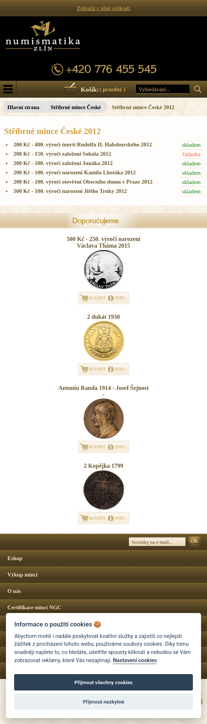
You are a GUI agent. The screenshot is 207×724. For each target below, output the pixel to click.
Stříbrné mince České (76, 107)
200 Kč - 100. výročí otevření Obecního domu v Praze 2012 (108, 182)
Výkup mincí (22, 575)
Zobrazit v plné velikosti (103, 8)
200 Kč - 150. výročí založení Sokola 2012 (108, 154)
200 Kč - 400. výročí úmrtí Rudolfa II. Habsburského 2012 (108, 144)
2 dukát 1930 (103, 317)
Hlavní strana (23, 107)
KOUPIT (97, 298)
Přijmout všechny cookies (103, 682)
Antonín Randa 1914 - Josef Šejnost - (103, 391)
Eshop (14, 558)
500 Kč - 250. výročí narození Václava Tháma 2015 (103, 242)
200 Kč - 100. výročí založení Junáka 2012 (108, 163)
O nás (14, 591)
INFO (120, 298)
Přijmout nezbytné (103, 702)
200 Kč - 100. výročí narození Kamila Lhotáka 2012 (108, 172)
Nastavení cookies (135, 660)
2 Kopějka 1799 (103, 466)
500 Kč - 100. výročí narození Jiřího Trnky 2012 (108, 191)
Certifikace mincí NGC (34, 607)
